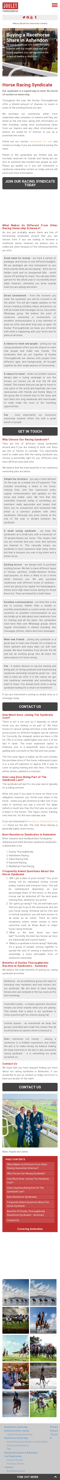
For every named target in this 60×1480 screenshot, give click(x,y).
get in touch (30, 431)
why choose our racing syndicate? (26, 1173)
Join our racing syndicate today (30, 183)
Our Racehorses (13, 1456)
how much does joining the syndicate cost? (28, 1181)
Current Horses (15, 1460)
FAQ (9, 1449)
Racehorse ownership (16, 1427)
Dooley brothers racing (16, 1430)
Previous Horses (15, 1463)
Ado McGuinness (16, 1471)
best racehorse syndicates (22, 1197)
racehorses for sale (41, 141)
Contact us (30, 706)
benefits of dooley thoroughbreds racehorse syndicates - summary (26, 1213)
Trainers (8, 1467)
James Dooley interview (20, 1434)
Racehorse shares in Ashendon (21, 1452)
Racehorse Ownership (16, 1438)
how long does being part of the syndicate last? (25, 1190)
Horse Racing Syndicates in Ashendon (27, 1441)
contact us (13, 1220)
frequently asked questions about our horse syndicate (28, 1204)
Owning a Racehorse (18, 1445)
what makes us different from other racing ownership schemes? (27, 1166)
